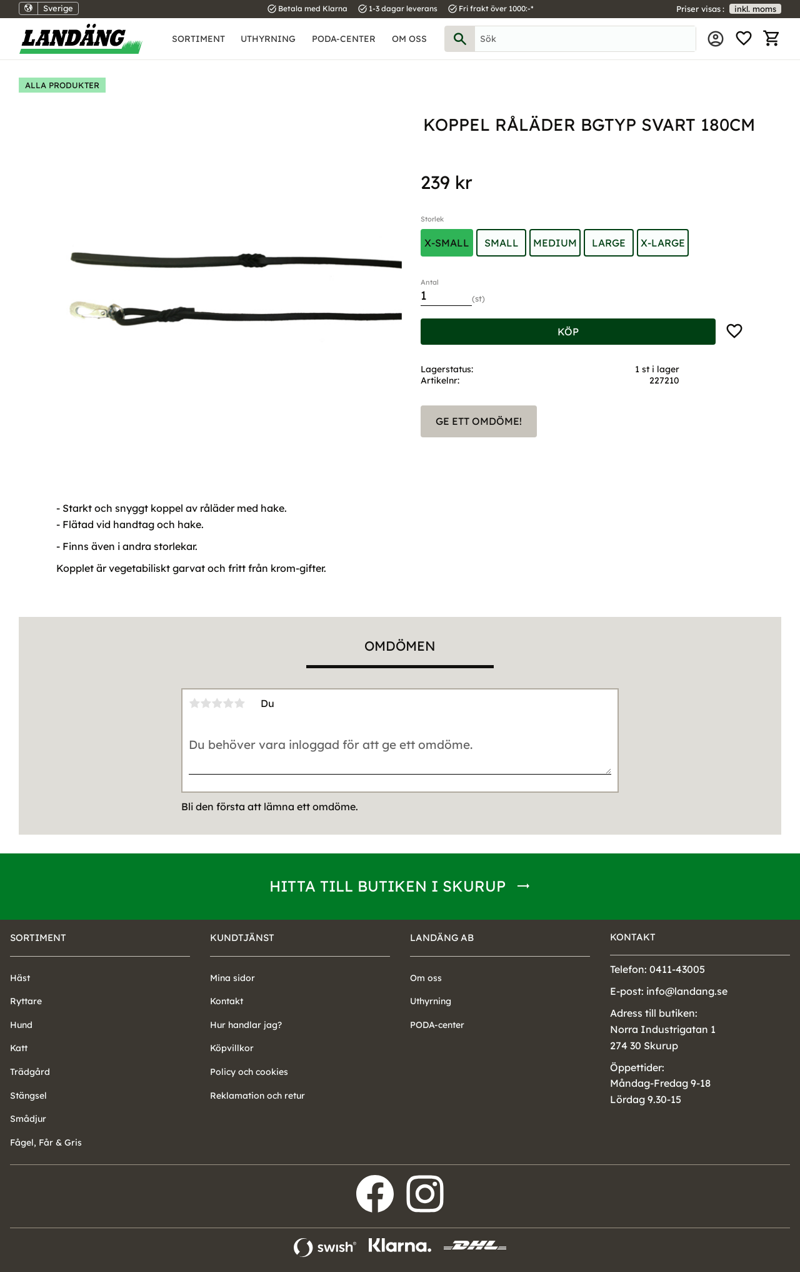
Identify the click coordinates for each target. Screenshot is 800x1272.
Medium (555, 243)
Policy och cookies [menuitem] (249, 1071)
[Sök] (460, 38)
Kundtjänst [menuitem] (242, 938)
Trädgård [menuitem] (30, 1071)
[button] (743, 39)
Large (609, 243)
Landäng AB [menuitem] (442, 938)
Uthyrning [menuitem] (268, 38)
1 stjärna (194, 703)
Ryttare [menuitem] (26, 1001)
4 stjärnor (228, 703)
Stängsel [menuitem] (28, 1095)
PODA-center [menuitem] (344, 38)
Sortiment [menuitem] (198, 38)
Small (501, 243)
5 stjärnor (239, 703)
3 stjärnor (216, 703)
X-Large (663, 243)
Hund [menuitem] (21, 1024)
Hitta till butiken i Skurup (387, 886)
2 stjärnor (205, 703)
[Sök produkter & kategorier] (585, 38)
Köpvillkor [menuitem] (232, 1048)
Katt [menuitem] (19, 1048)
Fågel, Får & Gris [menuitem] (46, 1142)
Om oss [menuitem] (409, 38)
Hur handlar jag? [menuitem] (246, 1024)
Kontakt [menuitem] (226, 1001)
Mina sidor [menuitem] (715, 38)
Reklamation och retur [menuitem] (257, 1095)
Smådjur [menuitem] (28, 1118)
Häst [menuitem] (20, 978)
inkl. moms (755, 9)
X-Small (446, 243)
